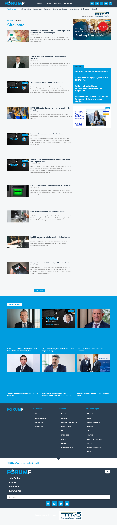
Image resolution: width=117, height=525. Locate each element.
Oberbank (64, 431)
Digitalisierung (37, 9)
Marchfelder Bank (67, 448)
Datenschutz (39, 422)
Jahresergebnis (26, 9)
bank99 (63, 439)
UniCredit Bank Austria (69, 422)
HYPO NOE (65, 435)
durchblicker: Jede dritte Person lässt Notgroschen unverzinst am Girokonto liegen (50, 32)
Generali (90, 427)
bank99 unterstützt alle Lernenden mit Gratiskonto (50, 237)
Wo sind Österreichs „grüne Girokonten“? (46, 82)
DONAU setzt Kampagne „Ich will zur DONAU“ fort (91, 79)
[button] (110, 3)
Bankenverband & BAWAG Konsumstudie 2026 (93, 394)
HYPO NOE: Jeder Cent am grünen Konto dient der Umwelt (50, 109)
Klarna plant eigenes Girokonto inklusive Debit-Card (50, 185)
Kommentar (68, 3)
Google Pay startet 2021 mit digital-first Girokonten (50, 263)
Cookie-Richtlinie (41, 418)
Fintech (94, 9)
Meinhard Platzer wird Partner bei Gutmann (90, 350)
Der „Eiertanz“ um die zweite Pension (91, 72)
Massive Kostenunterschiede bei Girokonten (47, 211)
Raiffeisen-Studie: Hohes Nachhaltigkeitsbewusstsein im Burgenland (88, 88)
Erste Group (65, 414)
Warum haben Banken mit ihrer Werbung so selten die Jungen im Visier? (50, 161)
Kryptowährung (73, 9)
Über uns (38, 414)
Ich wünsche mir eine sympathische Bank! (46, 134)
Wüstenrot (90, 452)
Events (48, 3)
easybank (64, 443)
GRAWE (90, 435)
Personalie (47, 9)
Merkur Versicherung (94, 448)
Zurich (89, 443)
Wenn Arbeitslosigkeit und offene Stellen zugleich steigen (58, 350)
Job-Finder (38, 3)
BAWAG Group (66, 427)
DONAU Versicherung (94, 439)
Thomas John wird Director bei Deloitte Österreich (22, 394)
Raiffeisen (64, 418)
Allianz (89, 431)
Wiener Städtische (93, 422)
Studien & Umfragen (60, 9)
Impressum (39, 427)
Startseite (10, 21)
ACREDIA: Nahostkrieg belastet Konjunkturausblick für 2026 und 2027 (57, 394)
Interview (57, 3)
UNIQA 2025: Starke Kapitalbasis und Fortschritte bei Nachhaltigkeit (22, 350)
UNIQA (89, 418)
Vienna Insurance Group (95, 414)
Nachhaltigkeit (85, 9)
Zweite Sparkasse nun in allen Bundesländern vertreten (48, 57)
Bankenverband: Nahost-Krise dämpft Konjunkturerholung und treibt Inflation (91, 99)
